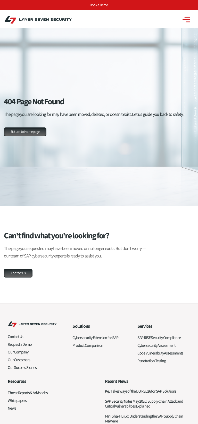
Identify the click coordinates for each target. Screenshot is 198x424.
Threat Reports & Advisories (28, 393)
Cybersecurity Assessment (156, 345)
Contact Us (15, 337)
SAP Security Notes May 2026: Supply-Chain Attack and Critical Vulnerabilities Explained (144, 404)
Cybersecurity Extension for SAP (95, 338)
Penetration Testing (151, 361)
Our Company (18, 352)
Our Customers (19, 360)
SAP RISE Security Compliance (159, 338)
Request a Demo (19, 344)
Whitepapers (17, 400)
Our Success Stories (22, 367)
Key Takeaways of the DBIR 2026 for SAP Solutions (140, 391)
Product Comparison (87, 345)
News (12, 408)
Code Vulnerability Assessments (160, 353)
